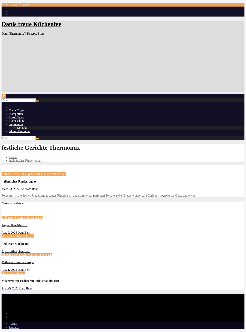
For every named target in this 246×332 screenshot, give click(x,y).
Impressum (16, 124)
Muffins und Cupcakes (29, 217)
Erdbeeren (8, 217)
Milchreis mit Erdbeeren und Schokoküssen (30, 280)
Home (13, 157)
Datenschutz (16, 120)
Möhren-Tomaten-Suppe (18, 262)
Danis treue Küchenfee (31, 24)
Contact (14, 327)
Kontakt (22, 127)
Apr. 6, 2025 (9, 232)
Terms (13, 323)
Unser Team (16, 117)
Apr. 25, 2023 (10, 288)
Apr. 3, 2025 (9, 251)
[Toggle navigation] (4, 96)
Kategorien (16, 113)
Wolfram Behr (29, 189)
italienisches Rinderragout (19, 181)
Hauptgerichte (32, 174)
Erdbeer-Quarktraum (16, 243)
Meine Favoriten (19, 131)
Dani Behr (24, 232)
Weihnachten (58, 174)
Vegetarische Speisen (25, 254)
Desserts (7, 236)
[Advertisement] (123, 65)
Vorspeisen (45, 254)
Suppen (7, 254)
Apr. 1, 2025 (9, 269)
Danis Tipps (16, 110)
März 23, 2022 (11, 189)
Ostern (45, 174)
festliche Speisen (12, 174)
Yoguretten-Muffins (14, 225)
